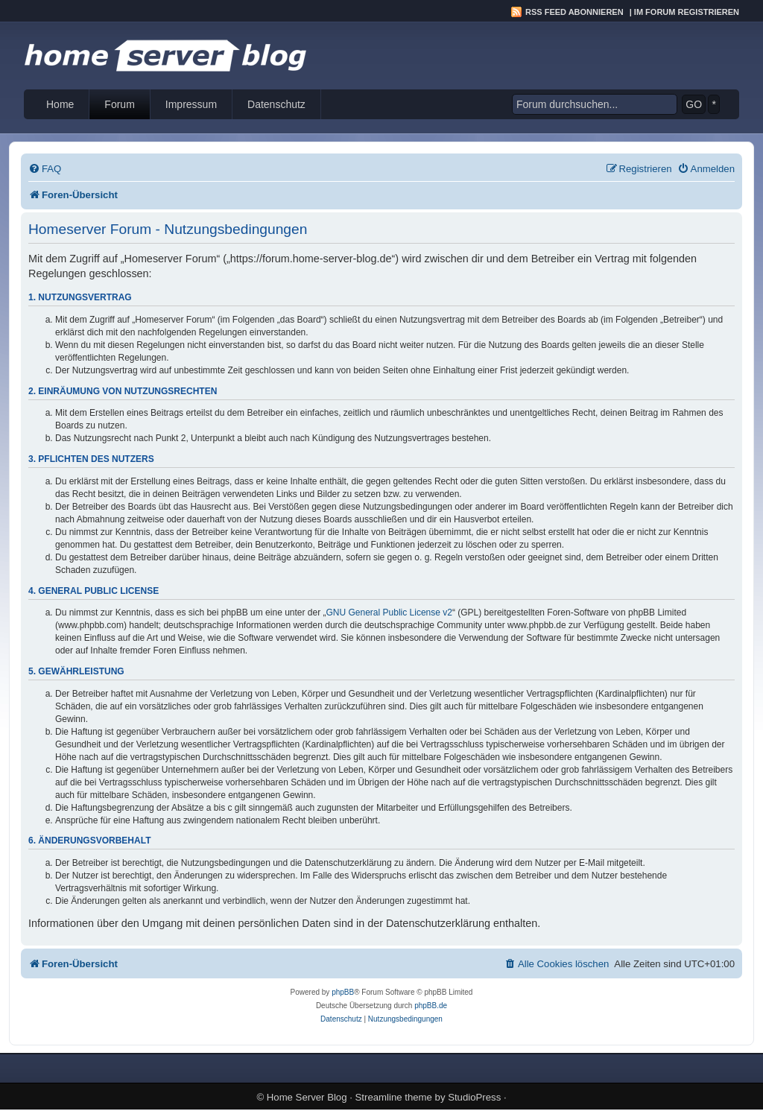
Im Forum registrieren (686, 11)
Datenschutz (276, 104)
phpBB (343, 992)
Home (60, 104)
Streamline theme (393, 1097)
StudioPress (474, 1097)
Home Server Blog (307, 1097)
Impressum (191, 104)
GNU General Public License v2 (389, 612)
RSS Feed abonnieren (574, 11)
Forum (119, 104)
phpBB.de (430, 1005)
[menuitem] (44, 169)
